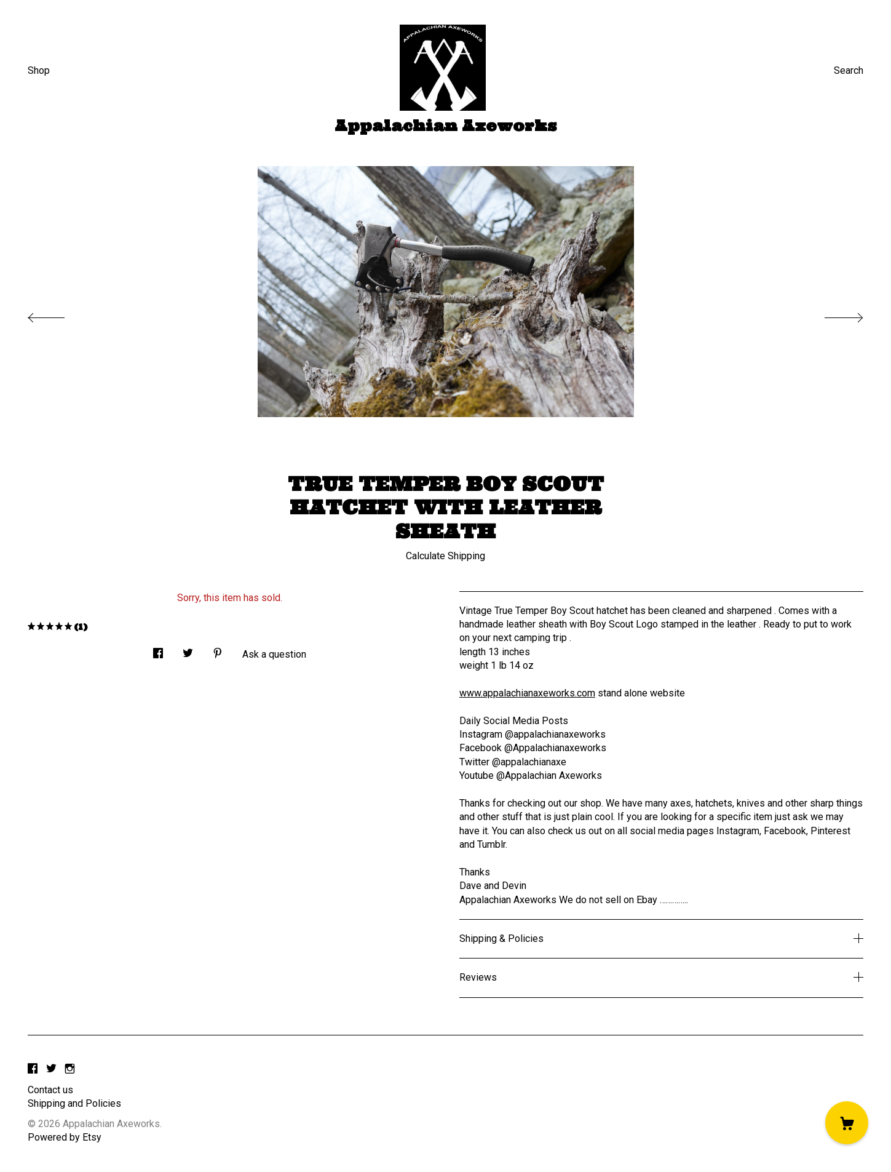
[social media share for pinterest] (218, 649)
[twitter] (51, 1069)
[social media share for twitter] (188, 649)
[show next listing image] (832, 314)
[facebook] (33, 1069)
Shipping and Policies (74, 1103)
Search (848, 70)
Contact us (50, 1090)
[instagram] (69, 1069)
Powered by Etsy (64, 1137)
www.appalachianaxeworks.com (527, 693)
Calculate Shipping (445, 556)
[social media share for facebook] (158, 649)
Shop (39, 70)
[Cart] (846, 1122)
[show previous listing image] (58, 314)
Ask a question (274, 654)
